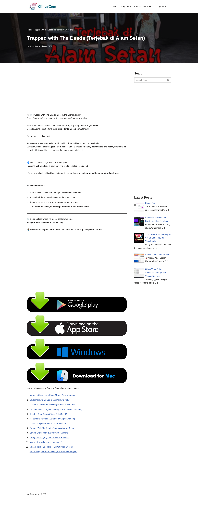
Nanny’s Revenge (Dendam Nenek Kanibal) (49, 438)
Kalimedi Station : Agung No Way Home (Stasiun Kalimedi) (56, 410)
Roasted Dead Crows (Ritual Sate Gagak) (48, 415)
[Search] (169, 6)
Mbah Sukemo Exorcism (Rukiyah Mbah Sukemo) (52, 447)
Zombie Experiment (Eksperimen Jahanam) (49, 433)
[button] (130, 6)
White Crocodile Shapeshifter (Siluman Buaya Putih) (53, 405)
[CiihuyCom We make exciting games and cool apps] (43, 6)
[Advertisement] (77, 88)
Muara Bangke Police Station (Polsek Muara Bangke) (53, 452)
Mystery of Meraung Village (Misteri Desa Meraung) (53, 396)
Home (113, 6)
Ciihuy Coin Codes (142, 6)
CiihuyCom (33, 46)
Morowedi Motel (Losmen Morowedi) (46, 443)
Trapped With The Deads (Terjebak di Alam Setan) (52, 429)
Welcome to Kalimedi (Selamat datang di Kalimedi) (52, 419)
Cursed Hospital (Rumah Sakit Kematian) (48, 424)
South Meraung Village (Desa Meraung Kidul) (50, 400)
